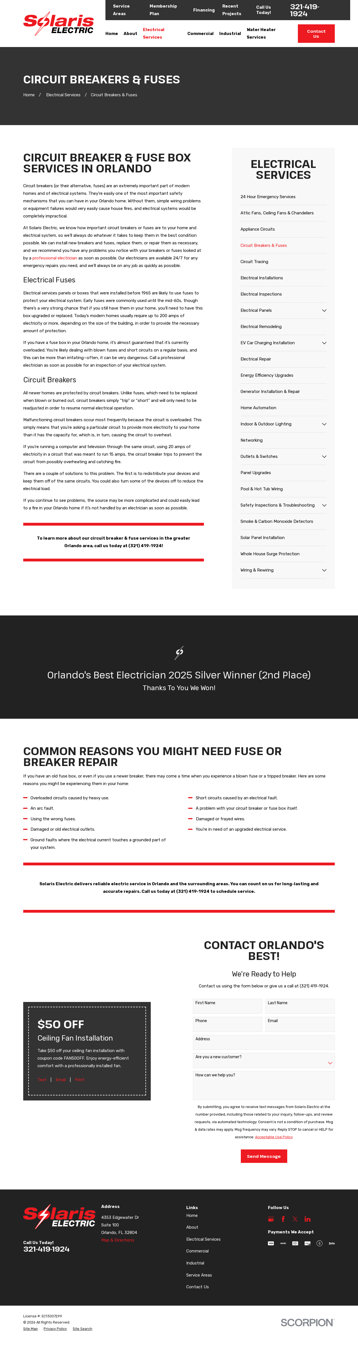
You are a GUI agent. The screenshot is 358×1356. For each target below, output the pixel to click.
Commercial (197, 1251)
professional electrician (54, 258)
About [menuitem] (130, 33)
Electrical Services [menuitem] (153, 33)
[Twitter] (295, 1219)
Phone (195, 1021)
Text (41, 1085)
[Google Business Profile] (271, 1219)
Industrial (195, 1263)
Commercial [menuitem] (200, 33)
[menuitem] (283, 197)
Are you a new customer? (213, 1057)
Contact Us (316, 33)
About (192, 1227)
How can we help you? (209, 1075)
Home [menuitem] (111, 33)
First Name (199, 1003)
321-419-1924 (304, 10)
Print (79, 1085)
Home (192, 1215)
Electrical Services (203, 1239)
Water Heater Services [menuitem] (261, 33)
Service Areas (199, 1275)
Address (197, 1039)
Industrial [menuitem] (230, 33)
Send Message (258, 1156)
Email (61, 1085)
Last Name (271, 1003)
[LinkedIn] (307, 1219)
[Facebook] (283, 1219)
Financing (204, 10)
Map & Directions (117, 1240)
